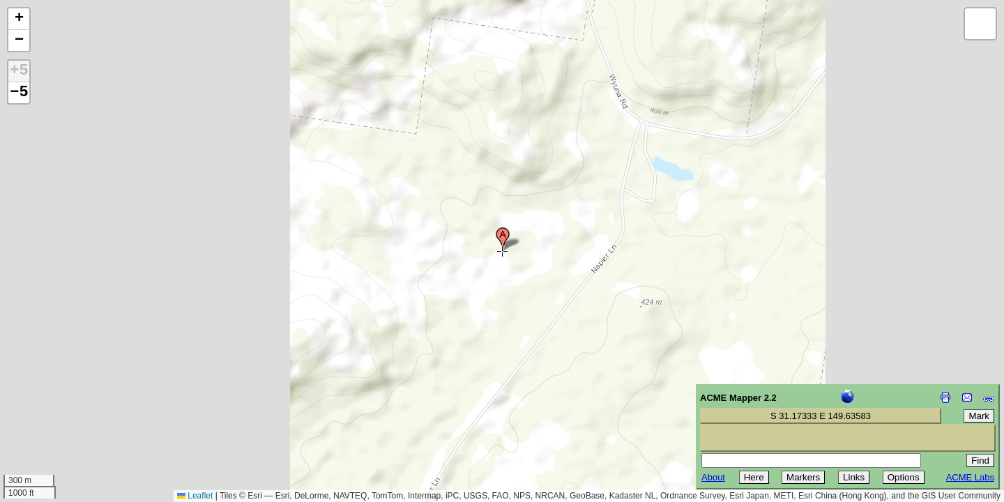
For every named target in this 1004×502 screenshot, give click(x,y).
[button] (503, 239)
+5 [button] (19, 71)
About (713, 477)
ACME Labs (970, 477)
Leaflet (195, 496)
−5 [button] (19, 92)
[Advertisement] (74, 403)
